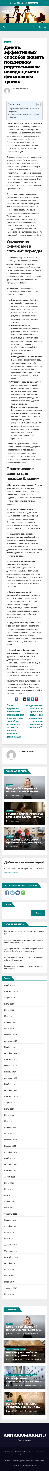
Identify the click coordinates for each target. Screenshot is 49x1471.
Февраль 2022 (10, 1214)
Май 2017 (8, 1276)
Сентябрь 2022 (11, 1171)
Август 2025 (9, 998)
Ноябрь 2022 (10, 1158)
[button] (34, 27)
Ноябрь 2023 (10, 1084)
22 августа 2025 (15, 1411)
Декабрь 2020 (10, 1226)
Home (7, 1461)
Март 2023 (9, 1134)
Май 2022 (8, 1195)
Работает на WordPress (14, 1452)
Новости (8, 42)
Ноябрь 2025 (10, 985)
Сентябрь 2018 (11, 1257)
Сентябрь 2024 (11, 1059)
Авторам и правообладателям (22, 1461)
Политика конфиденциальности (24, 1465)
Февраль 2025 (10, 1035)
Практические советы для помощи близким (24, 115)
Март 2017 (9, 1282)
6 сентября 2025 (15, 1385)
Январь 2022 (10, 1220)
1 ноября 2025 (14, 1334)
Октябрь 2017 (10, 1263)
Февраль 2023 (10, 1140)
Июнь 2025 (9, 1010)
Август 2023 (9, 1103)
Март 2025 (9, 1028)
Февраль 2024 (10, 1066)
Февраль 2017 (10, 1288)
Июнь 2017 (9, 1269)
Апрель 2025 (10, 1022)
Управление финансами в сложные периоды (24, 110)
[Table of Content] (38, 104)
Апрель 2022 (10, 1201)
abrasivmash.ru (22, 89)
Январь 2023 (10, 1146)
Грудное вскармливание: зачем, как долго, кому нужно (24, 816)
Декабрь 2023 (10, 1078)
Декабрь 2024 (10, 1041)
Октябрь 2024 (10, 1053)
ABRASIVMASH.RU (17, 12)
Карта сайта (39, 1461)
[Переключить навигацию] (44, 27)
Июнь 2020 (9, 1232)
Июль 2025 (9, 1004)
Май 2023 (8, 1121)
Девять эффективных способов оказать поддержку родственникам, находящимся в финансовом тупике (24, 64)
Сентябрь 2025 (11, 991)
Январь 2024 (10, 1072)
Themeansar (24, 1455)
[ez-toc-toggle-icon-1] (37, 104)
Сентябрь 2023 (11, 1096)
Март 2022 (9, 1208)
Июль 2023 (9, 1109)
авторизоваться (11, 872)
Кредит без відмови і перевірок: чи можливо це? (23, 791)
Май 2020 (8, 1239)
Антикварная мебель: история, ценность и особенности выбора (21, 1355)
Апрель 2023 (10, 1127)
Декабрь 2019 (10, 1245)
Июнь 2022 (9, 1189)
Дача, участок (11, 1375)
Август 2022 (9, 1177)
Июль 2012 (9, 1294)
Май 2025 (8, 1016)
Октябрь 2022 (10, 1164)
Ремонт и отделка (13, 1349)
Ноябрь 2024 (10, 1047)
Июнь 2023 (9, 1115)
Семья (23, 1349)
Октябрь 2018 (10, 1251)
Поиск (7, 904)
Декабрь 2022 (10, 1152)
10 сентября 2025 (16, 1359)
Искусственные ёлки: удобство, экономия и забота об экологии (22, 1406)
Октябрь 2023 (10, 1090)
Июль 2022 (9, 1183)
